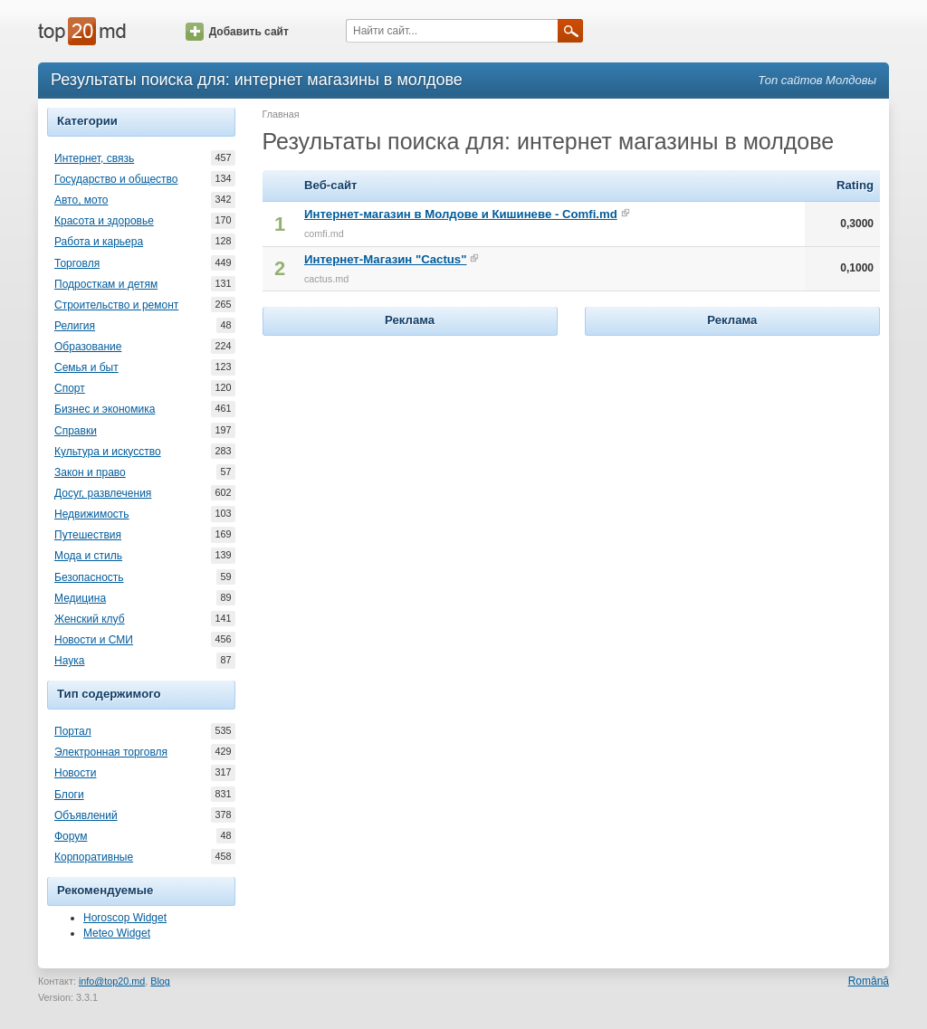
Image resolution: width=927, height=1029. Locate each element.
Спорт (69, 388)
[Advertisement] (410, 453)
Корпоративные (93, 857)
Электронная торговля (110, 752)
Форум (70, 836)
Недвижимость (91, 514)
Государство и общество (115, 179)
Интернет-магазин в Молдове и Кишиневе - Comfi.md (460, 214)
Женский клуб (89, 619)
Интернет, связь (94, 158)
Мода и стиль (88, 555)
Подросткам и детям (106, 284)
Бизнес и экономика (104, 409)
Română (868, 981)
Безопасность (89, 577)
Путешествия (87, 535)
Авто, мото (81, 200)
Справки (75, 431)
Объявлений (86, 815)
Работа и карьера (98, 241)
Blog (160, 981)
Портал (72, 731)
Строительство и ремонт (116, 305)
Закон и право (90, 472)
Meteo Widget (116, 933)
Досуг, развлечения (102, 493)
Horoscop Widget (125, 917)
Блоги (69, 794)
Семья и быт (86, 367)
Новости (75, 773)
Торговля (77, 263)
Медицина (80, 598)
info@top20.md (112, 981)
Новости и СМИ (93, 640)
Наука (69, 660)
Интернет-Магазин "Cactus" (385, 259)
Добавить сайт (237, 32)
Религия (74, 326)
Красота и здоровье (104, 221)
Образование (87, 346)
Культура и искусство (107, 451)
